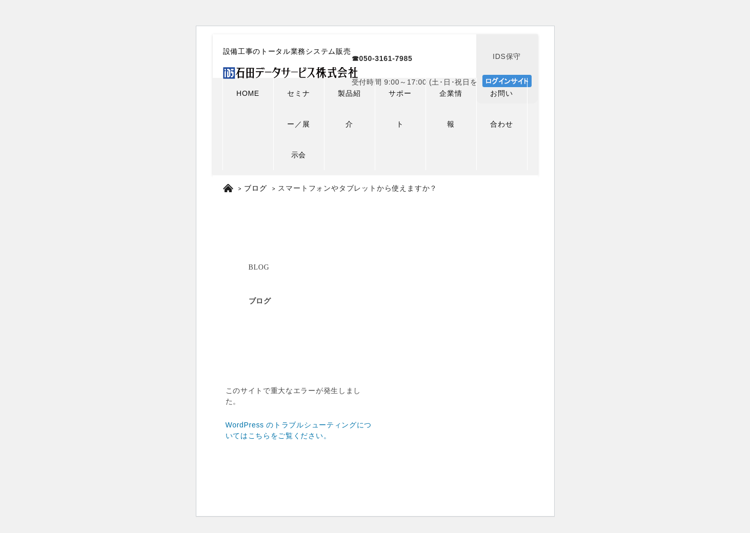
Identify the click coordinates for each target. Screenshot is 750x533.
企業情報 (450, 108)
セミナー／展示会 (298, 124)
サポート (400, 108)
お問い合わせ (501, 108)
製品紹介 (349, 108)
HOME (247, 93)
